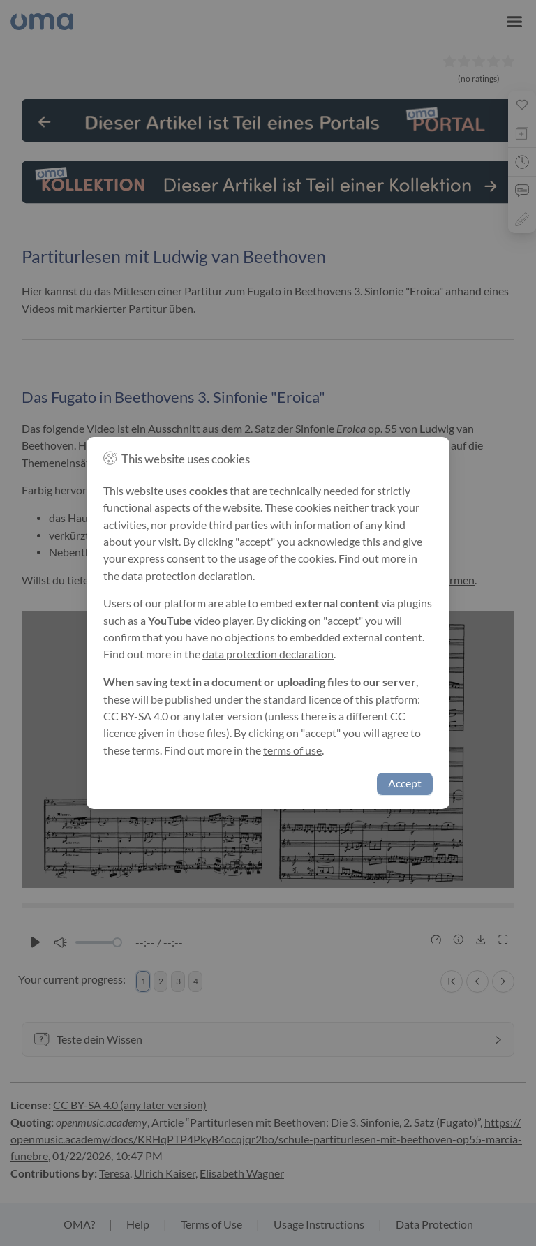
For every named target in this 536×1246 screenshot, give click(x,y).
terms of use (292, 750)
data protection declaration (187, 576)
